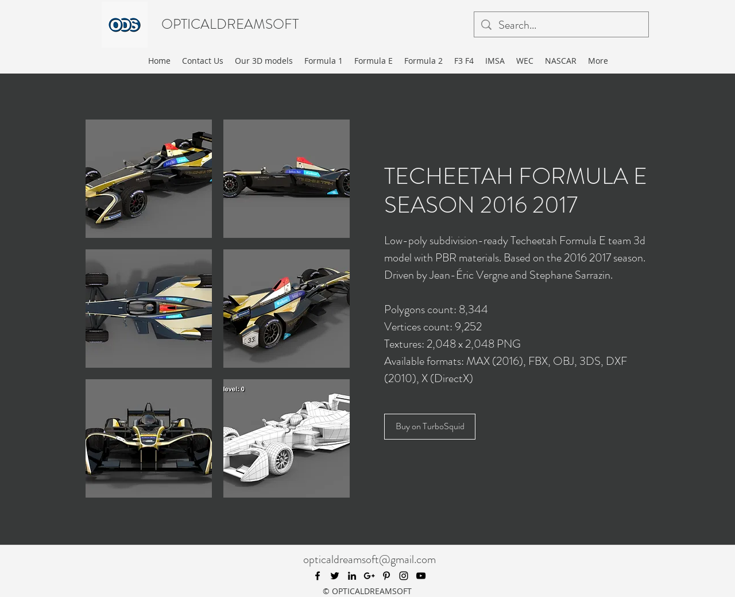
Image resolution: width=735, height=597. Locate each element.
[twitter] (335, 575)
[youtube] (421, 575)
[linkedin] (352, 575)
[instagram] (403, 575)
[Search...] (561, 25)
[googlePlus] (369, 575)
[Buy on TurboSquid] (429, 427)
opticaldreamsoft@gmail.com (369, 559)
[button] (149, 179)
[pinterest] (386, 575)
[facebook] (317, 575)
